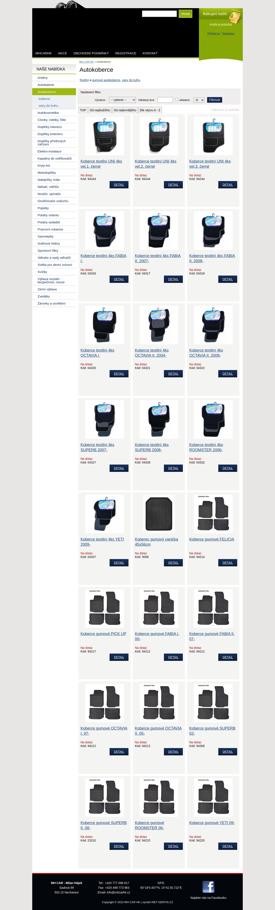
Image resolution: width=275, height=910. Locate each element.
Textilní (84, 80)
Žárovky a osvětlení (52, 303)
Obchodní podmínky (91, 53)
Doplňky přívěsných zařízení (52, 142)
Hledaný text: (146, 100)
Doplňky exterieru (50, 134)
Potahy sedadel (49, 222)
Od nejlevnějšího (125, 110)
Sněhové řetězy (49, 243)
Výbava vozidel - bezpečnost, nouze (51, 280)
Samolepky (45, 236)
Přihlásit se (213, 33)
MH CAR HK (86, 61)
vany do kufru (131, 80)
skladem (184, 100)
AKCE (62, 53)
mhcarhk (43, 53)
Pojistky (43, 208)
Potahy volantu (48, 215)
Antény (43, 77)
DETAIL (119, 184)
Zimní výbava (47, 289)
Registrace (228, 33)
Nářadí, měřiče (48, 187)
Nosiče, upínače (49, 194)
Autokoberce (47, 92)
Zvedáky (44, 296)
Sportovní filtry (48, 250)
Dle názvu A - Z (150, 110)
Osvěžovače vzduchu (53, 201)
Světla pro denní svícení (55, 265)
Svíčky (42, 272)
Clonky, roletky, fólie (52, 120)
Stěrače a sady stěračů (54, 257)
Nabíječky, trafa (49, 179)
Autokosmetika (48, 112)
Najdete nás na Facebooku (208, 897)
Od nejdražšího (100, 110)
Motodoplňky (47, 172)
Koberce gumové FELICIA (211, 539)
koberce (44, 99)
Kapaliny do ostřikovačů (55, 158)
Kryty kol (44, 165)
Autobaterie (46, 85)
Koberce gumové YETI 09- (212, 823)
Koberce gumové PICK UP (103, 634)
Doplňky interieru (50, 127)
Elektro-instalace (49, 151)
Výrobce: (100, 100)
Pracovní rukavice (50, 229)
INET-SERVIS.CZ (162, 902)
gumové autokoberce (106, 80)
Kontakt (150, 53)
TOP (83, 110)
